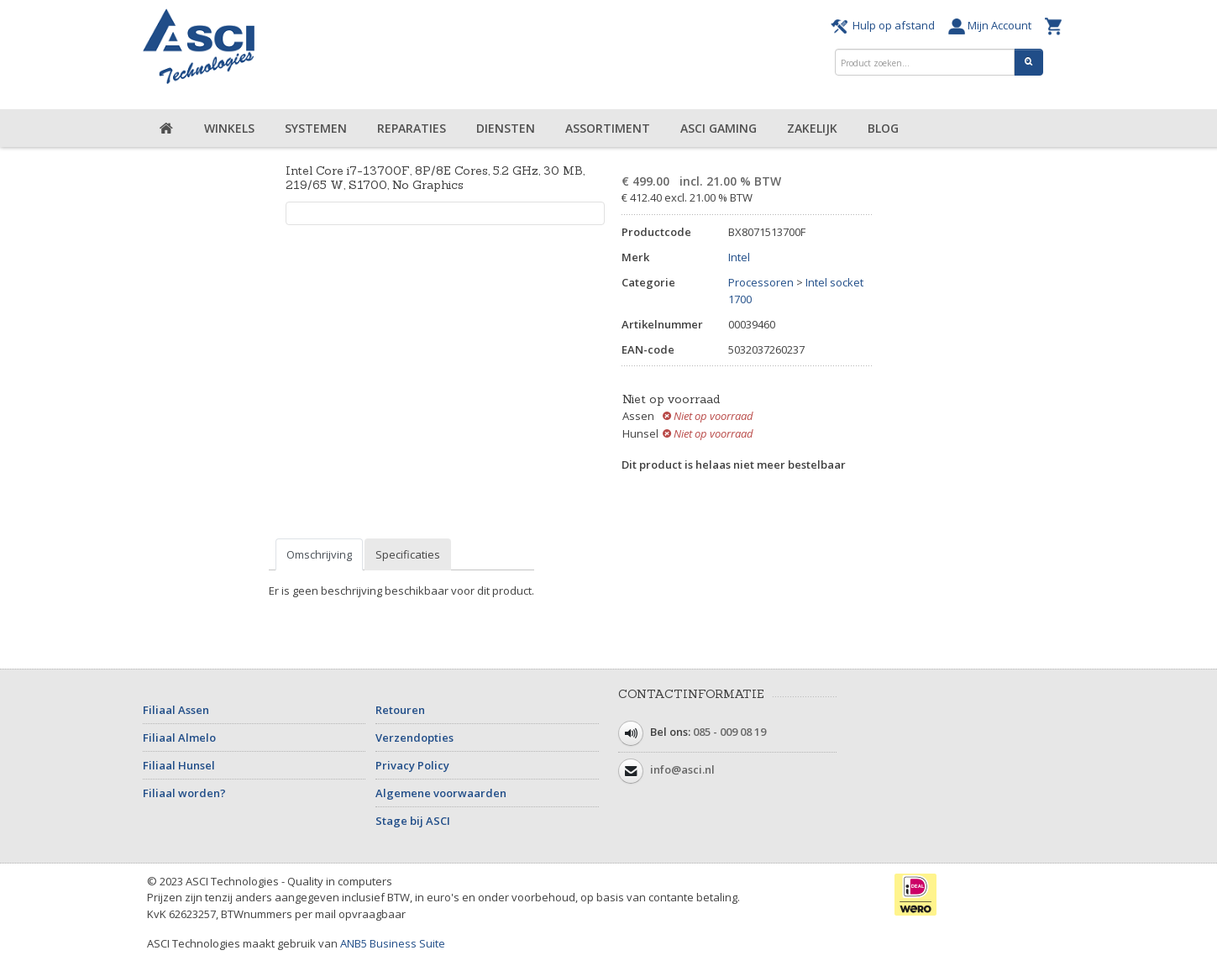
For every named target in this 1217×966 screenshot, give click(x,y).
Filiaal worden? (184, 793)
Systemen (316, 128)
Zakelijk (812, 128)
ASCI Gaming (718, 128)
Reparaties (411, 128)
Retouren (400, 709)
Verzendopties (414, 737)
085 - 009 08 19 (729, 731)
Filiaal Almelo (179, 737)
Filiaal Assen (176, 709)
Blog (883, 128)
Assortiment (607, 128)
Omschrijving (319, 554)
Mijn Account (992, 25)
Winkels (229, 128)
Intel (739, 257)
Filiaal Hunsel (179, 765)
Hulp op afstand (885, 25)
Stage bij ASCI (412, 820)
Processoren (761, 282)
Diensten (505, 128)
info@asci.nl (682, 769)
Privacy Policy (412, 765)
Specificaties (407, 554)
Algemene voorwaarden (440, 793)
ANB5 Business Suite (392, 943)
